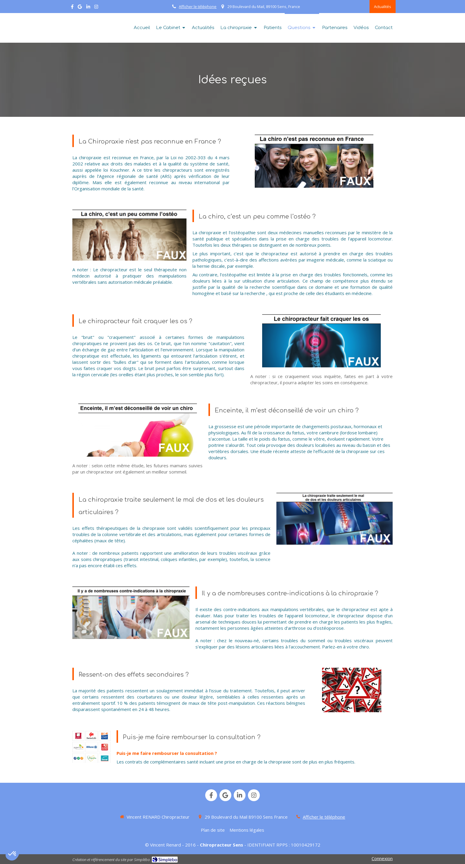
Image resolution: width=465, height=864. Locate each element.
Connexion (382, 858)
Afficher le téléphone (197, 6)
